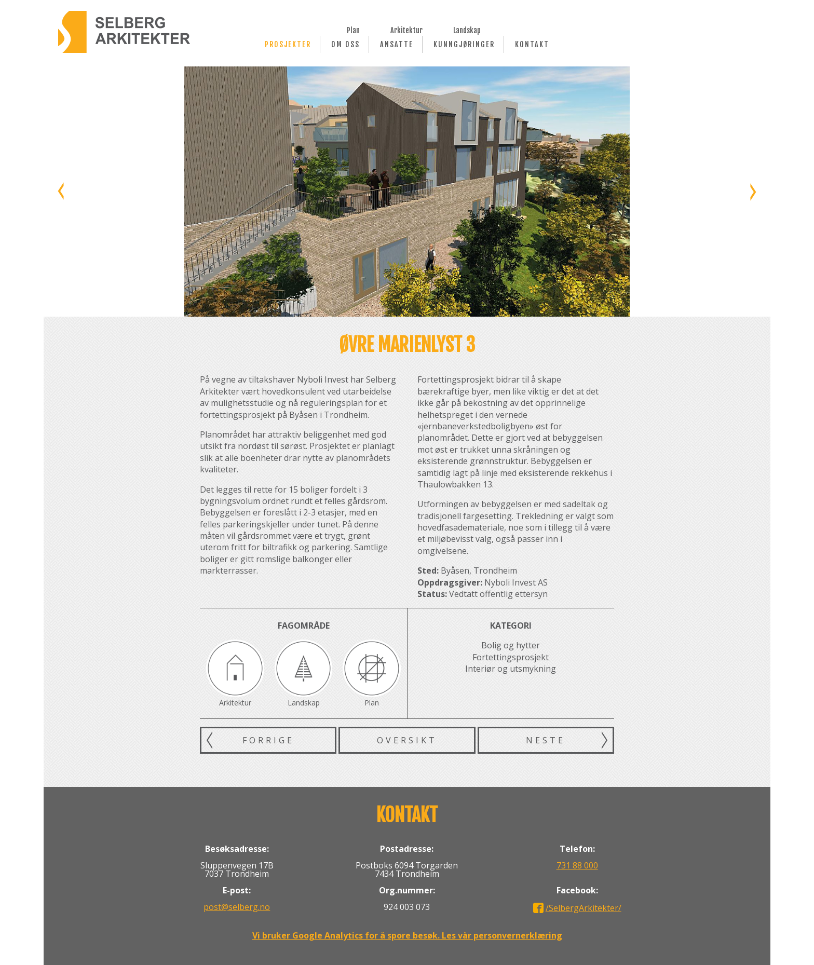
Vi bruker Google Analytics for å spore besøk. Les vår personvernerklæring (407, 935)
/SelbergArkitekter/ (583, 908)
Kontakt (532, 44)
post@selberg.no (237, 907)
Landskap (467, 29)
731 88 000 (577, 865)
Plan (353, 29)
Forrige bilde (62, 192)
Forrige (268, 740)
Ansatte (396, 44)
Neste (545, 740)
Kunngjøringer (464, 44)
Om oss (345, 44)
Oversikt (407, 740)
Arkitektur (406, 29)
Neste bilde (752, 192)
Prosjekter (288, 44)
